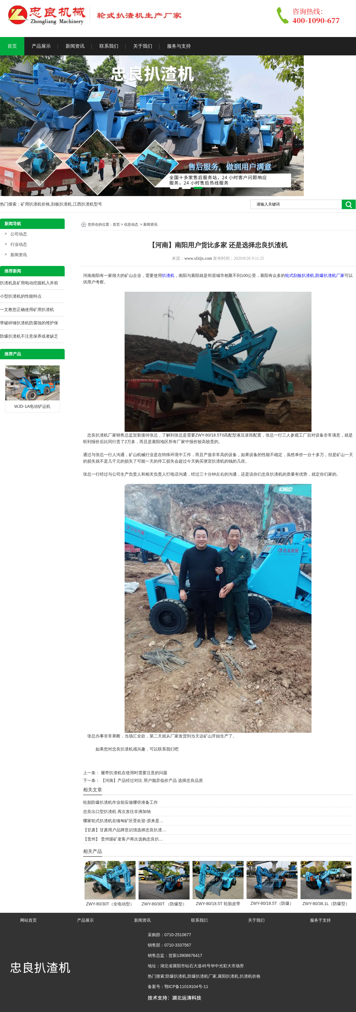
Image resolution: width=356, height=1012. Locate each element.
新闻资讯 (75, 46)
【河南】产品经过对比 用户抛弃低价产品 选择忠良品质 (151, 780)
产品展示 (41, 46)
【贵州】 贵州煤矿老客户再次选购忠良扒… (123, 839)
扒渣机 (168, 275)
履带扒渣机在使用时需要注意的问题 (133, 772)
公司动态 (18, 234)
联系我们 (108, 46)
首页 (12, 46)
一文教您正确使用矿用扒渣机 (27, 309)
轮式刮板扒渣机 (299, 275)
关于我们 (142, 46)
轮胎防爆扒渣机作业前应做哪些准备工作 (120, 802)
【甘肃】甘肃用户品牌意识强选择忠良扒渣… (124, 829)
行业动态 (18, 244)
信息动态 (131, 224)
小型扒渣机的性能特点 (21, 296)
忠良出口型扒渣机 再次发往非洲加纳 (117, 811)
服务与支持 (179, 46)
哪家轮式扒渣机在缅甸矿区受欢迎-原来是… (123, 820)
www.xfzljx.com (198, 258)
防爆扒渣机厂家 (329, 275)
